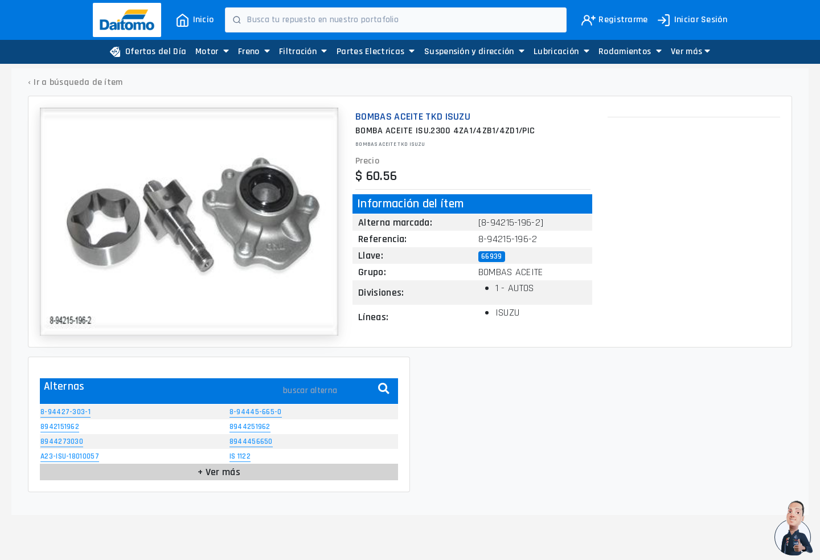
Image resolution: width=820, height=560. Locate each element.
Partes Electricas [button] (376, 52)
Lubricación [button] (561, 52)
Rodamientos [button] (630, 52)
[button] (690, 51)
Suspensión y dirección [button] (474, 52)
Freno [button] (254, 52)
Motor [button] (212, 52)
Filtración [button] (303, 52)
